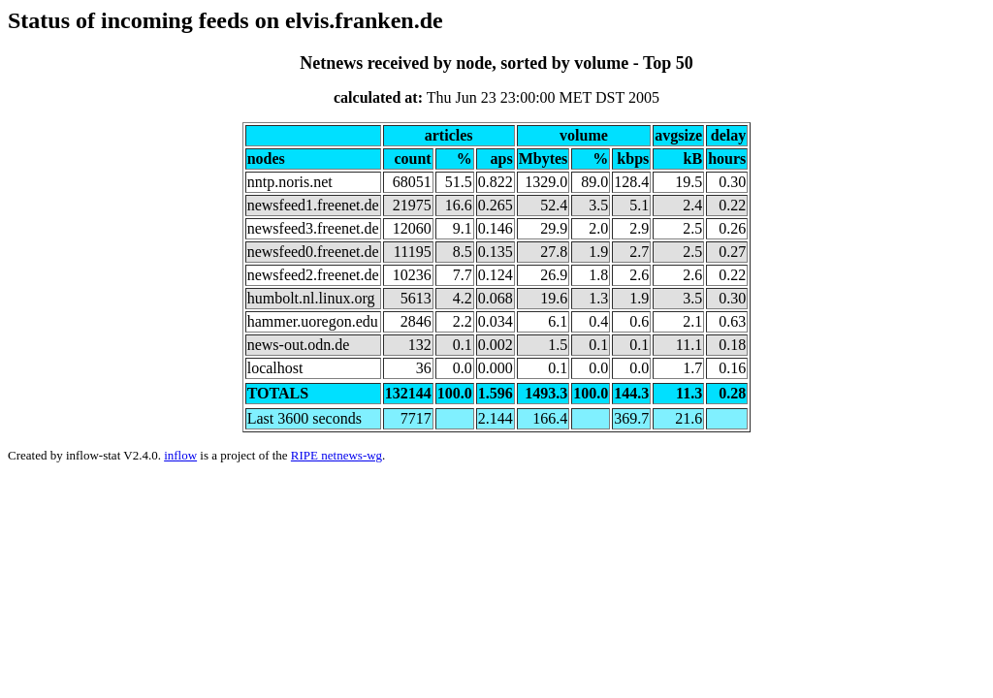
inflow (180, 455)
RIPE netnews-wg (336, 455)
